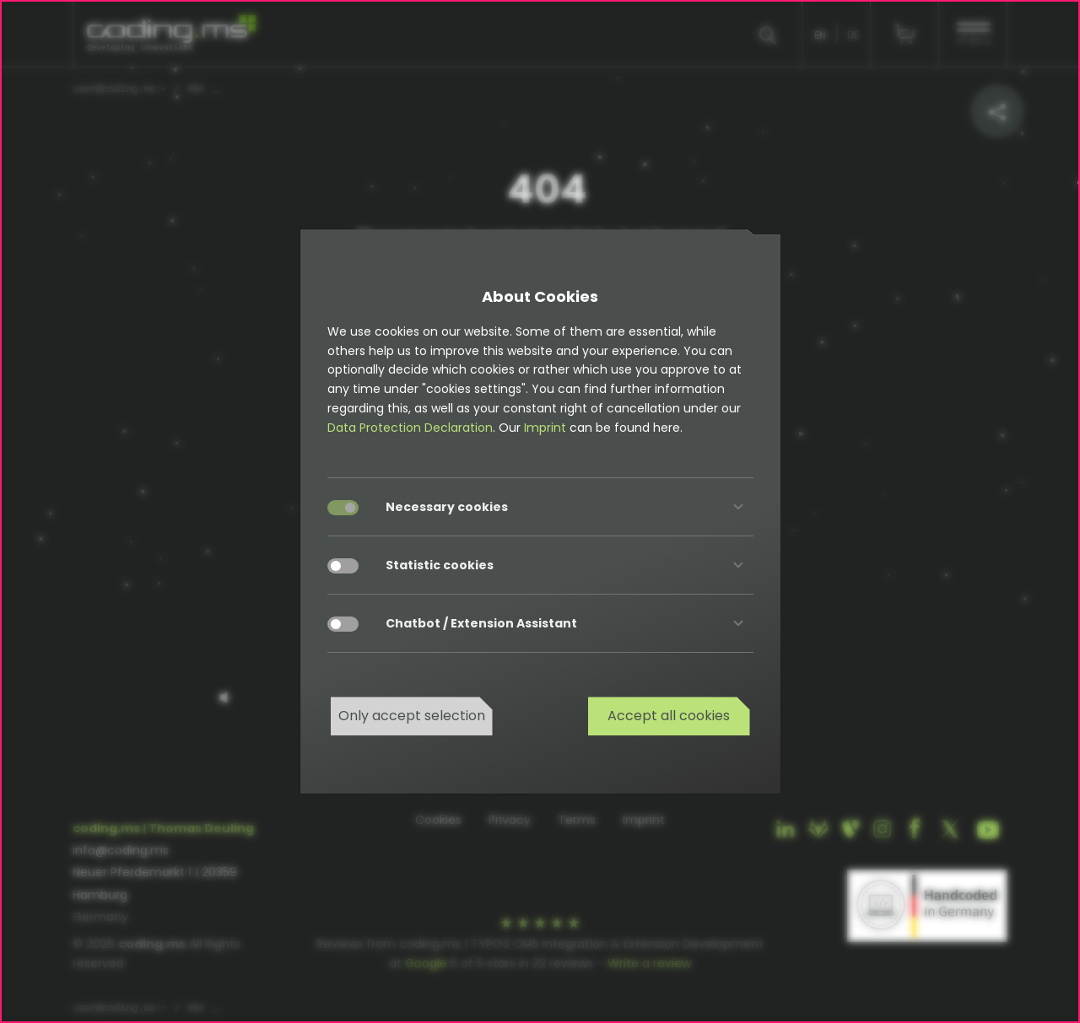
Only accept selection (411, 715)
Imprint (545, 427)
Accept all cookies (669, 715)
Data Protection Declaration (410, 427)
